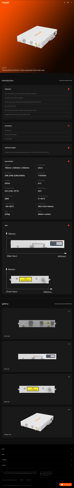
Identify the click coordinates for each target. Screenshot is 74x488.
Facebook (28, 480)
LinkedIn (21, 480)
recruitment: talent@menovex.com (9, 480)
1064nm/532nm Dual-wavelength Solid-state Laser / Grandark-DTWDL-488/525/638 (27, 152)
